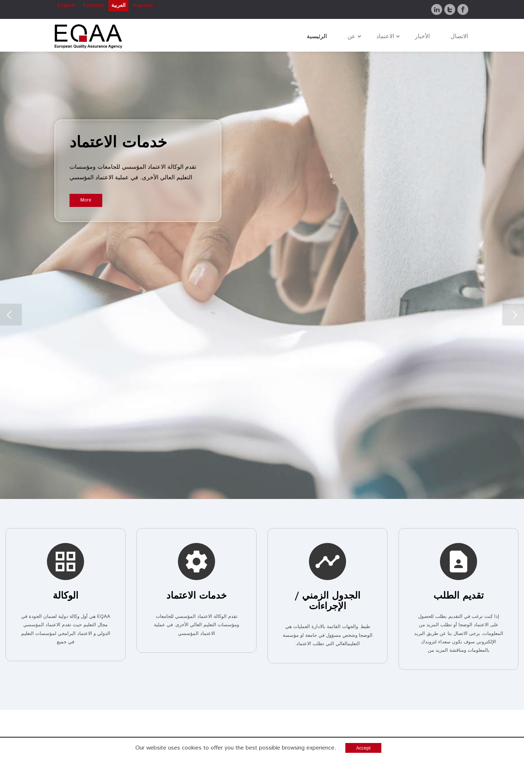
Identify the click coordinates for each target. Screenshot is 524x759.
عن (352, 36)
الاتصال (459, 36)
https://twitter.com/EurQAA (331, 698)
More (85, 200)
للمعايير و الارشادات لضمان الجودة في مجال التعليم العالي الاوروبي (276, 481)
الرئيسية (317, 36)
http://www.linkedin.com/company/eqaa (318, 687)
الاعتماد (385, 36)
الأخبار (422, 36)
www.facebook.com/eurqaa (332, 708)
